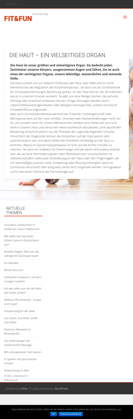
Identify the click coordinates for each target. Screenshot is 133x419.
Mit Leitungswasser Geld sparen (22, 352)
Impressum (20, 375)
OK (53, 414)
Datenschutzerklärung (71, 414)
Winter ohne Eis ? (14, 270)
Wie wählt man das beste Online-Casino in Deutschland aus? (21, 240)
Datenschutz (11, 380)
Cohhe (23, 389)
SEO (9, 375)
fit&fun (18, 18)
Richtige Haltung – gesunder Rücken (77, 401)
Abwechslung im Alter (16, 370)
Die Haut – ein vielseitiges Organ (31, 401)
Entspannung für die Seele (19, 311)
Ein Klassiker (11, 263)
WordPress (61, 389)
